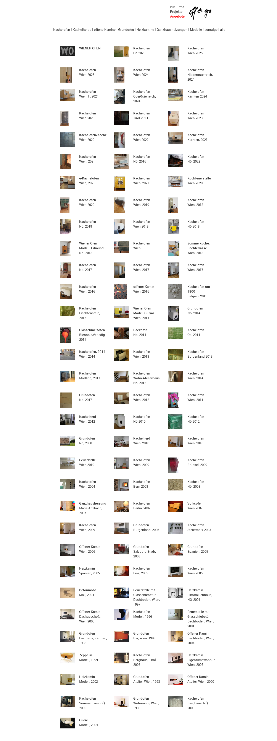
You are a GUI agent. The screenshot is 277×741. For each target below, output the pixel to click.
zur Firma (177, 7)
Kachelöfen (61, 29)
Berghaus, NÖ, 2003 (197, 703)
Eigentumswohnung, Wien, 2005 (202, 660)
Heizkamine (145, 29)
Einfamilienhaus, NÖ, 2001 (199, 595)
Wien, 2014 (144, 313)
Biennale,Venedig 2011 (92, 335)
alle (222, 29)
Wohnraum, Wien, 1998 (146, 703)
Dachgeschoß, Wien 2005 (89, 616)
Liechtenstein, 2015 (89, 313)
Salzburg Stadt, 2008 (144, 551)
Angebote (177, 16)
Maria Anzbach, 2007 (92, 508)
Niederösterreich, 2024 (200, 74)
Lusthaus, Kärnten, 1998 (93, 638)
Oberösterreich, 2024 (144, 96)
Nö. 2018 (91, 248)
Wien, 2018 (198, 248)
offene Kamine (105, 29)
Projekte (176, 11)
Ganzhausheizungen (172, 29)
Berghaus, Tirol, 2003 (144, 660)
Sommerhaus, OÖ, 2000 (92, 703)
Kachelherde (82, 29)
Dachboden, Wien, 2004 (200, 638)
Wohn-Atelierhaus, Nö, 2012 (146, 378)
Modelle (196, 29)
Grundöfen (126, 29)
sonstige (211, 29)
